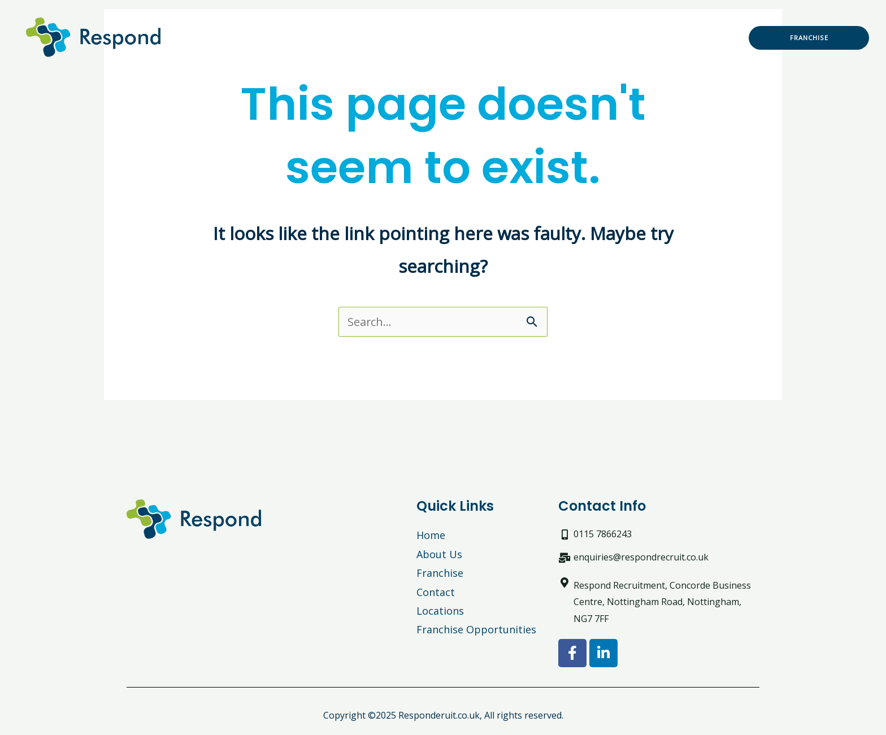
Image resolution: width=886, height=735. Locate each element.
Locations (429, 50)
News (688, 24)
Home (237, 24)
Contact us (492, 50)
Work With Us (440, 24)
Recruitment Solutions (325, 24)
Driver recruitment (539, 24)
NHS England (630, 24)
